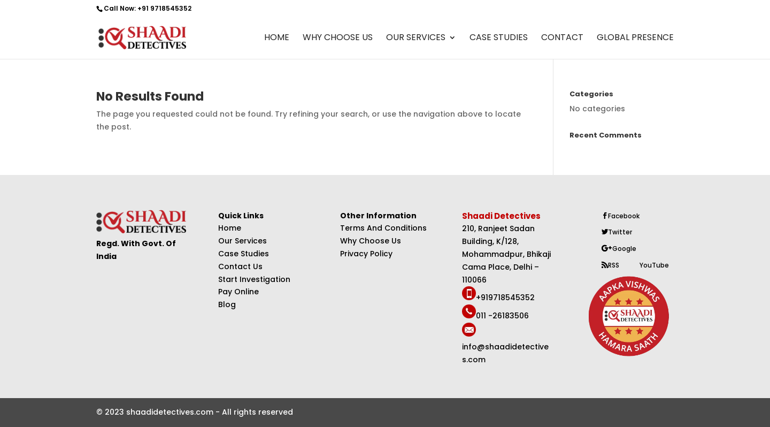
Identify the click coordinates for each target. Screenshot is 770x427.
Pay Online (238, 291)
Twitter (620, 232)
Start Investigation (254, 279)
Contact (562, 38)
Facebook (624, 215)
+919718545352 (505, 297)
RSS (613, 265)
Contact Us (240, 266)
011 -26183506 (502, 315)
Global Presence (635, 38)
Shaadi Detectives (502, 216)
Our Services (415, 38)
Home (276, 38)
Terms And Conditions (383, 228)
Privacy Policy (366, 253)
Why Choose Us (338, 38)
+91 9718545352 (164, 8)
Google (624, 248)
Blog (227, 304)
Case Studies (498, 38)
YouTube (654, 265)
